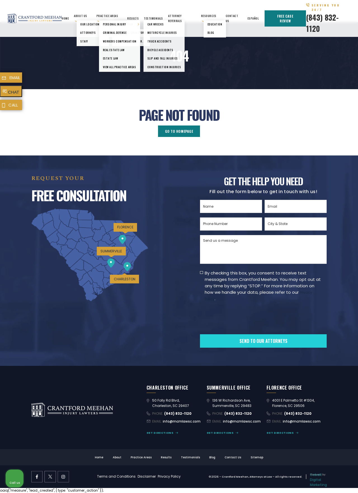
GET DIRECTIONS (160, 433)
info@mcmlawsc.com (182, 421)
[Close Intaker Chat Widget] (339, 314)
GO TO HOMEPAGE (179, 131)
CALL (13, 105)
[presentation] (242, 327)
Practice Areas (107, 16)
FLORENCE (125, 227)
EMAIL (15, 77)
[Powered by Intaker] (310, 481)
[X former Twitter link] (50, 476)
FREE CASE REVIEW (285, 18)
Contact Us (233, 457)
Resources (208, 16)
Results (133, 18)
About (117, 457)
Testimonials (153, 18)
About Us (80, 16)
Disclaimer (147, 476)
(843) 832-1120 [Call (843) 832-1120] (178, 413)
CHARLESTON (124, 279)
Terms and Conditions (116, 476)
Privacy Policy (169, 476)
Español (253, 18)
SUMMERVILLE (111, 251)
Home (65, 18)
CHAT (13, 92)
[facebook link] (37, 476)
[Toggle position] (327, 314)
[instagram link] (63, 476)
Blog (212, 457)
